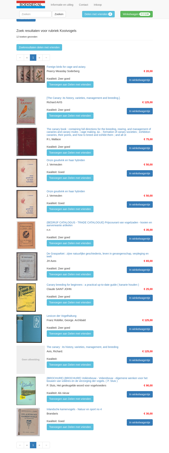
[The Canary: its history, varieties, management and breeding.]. (84, 97)
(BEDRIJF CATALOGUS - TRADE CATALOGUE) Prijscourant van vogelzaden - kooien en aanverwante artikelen (99, 224)
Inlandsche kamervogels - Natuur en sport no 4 (74, 409)
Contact (83, 4)
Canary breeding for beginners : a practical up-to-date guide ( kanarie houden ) (93, 284)
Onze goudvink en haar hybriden (66, 160)
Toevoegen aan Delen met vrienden (70, 84)
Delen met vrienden (98, 14)
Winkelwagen (136, 14)
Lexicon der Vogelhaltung (61, 315)
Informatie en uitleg (62, 4)
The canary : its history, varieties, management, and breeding (82, 346)
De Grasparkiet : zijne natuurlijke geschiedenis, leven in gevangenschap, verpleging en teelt (98, 255)
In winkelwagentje (139, 80)
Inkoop (98, 4)
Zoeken (59, 14)
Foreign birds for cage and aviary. (66, 66)
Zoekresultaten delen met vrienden (39, 47)
